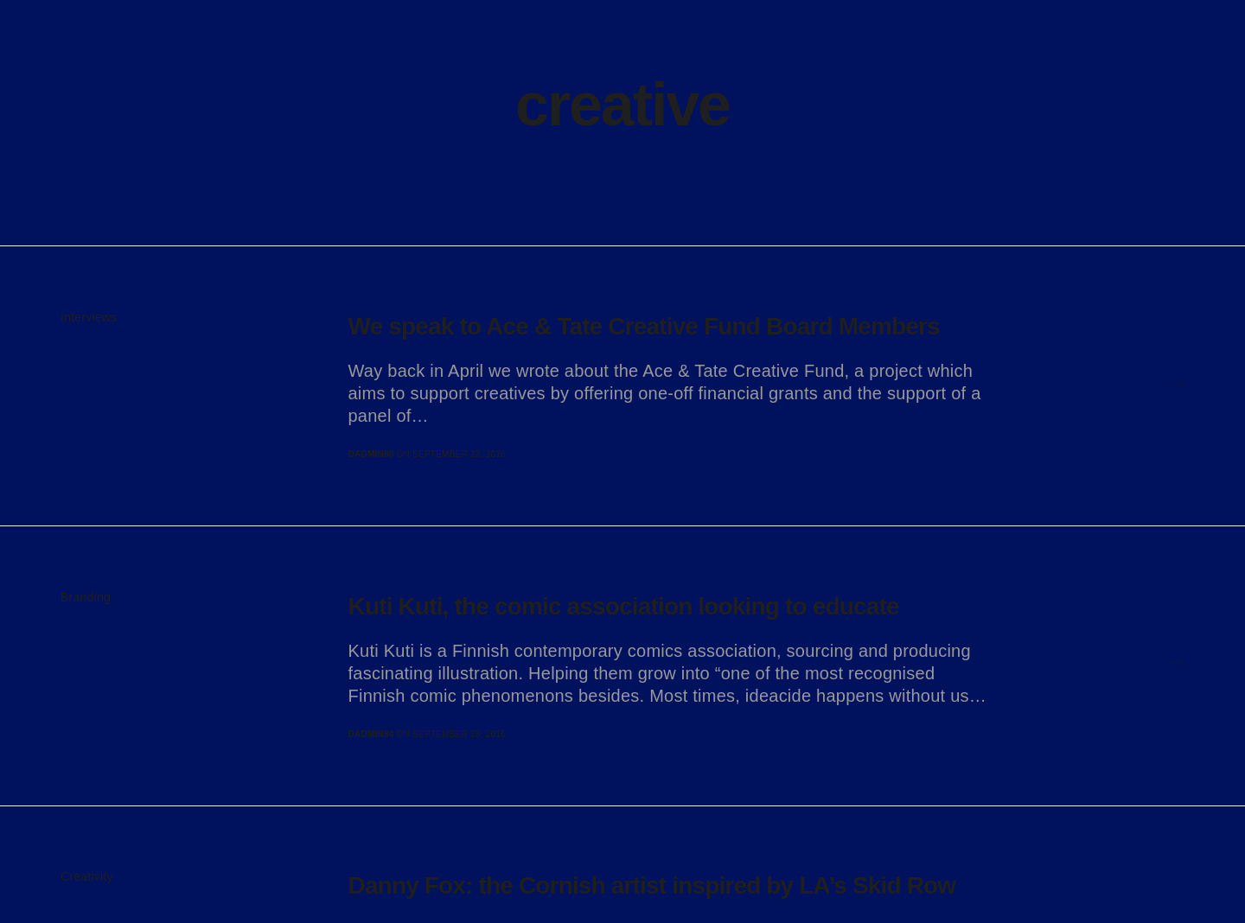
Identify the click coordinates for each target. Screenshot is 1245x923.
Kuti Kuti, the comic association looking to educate (623, 606)
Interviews (89, 317)
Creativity (87, 876)
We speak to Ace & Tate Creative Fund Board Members (644, 326)
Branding (86, 597)
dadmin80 (371, 454)
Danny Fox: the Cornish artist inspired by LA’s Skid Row (652, 885)
